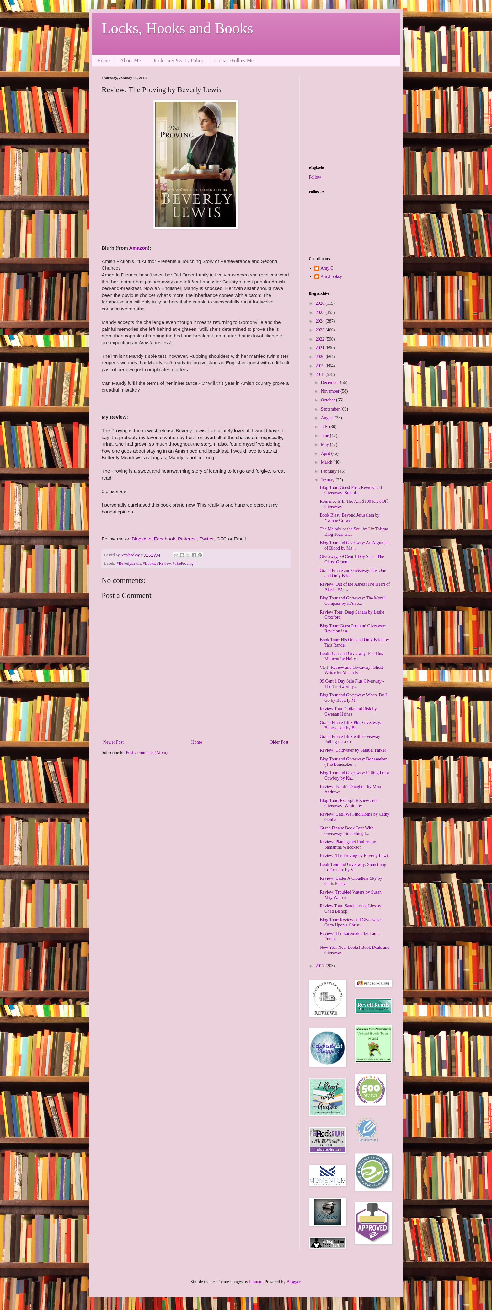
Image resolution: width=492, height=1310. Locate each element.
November (330, 391)
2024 (321, 321)
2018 (321, 374)
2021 (321, 348)
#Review (164, 563)
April (326, 453)
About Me (130, 60)
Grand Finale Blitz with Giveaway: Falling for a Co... (351, 739)
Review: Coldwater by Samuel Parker (353, 750)
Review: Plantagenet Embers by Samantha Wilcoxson (348, 845)
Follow (315, 177)
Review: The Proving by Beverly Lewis (355, 855)
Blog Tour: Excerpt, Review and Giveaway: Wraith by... (348, 803)
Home (103, 60)
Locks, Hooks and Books (177, 28)
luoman (255, 1282)
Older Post (279, 742)
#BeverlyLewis (129, 563)
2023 (321, 330)
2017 (321, 966)
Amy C (327, 268)
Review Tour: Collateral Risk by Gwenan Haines (348, 711)
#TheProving (183, 563)
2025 (321, 312)
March (327, 462)
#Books (149, 563)
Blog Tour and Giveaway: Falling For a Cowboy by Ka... (354, 775)
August (327, 418)
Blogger (293, 1282)
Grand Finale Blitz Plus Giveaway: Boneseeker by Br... (350, 725)
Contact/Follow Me (234, 60)
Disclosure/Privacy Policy (177, 60)
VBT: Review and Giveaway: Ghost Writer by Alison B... (351, 670)
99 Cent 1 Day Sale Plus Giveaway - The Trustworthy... (352, 684)
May (325, 444)
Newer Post (113, 742)
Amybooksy (331, 276)
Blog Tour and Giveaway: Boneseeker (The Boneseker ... (353, 762)
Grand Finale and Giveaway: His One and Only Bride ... (353, 573)
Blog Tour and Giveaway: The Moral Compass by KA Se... (352, 601)
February (329, 471)
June (325, 435)
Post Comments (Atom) (147, 752)
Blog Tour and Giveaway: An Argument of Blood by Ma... (355, 545)
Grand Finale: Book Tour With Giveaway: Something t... (346, 831)
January (328, 480)
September (330, 409)
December (330, 382)
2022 (321, 339)
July (325, 426)
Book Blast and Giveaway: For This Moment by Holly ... (351, 656)
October (328, 400)
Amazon (138, 247)
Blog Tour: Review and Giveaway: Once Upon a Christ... (350, 922)
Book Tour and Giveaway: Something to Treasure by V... (353, 867)
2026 (321, 303)
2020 (321, 356)
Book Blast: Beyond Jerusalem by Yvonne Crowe (350, 518)
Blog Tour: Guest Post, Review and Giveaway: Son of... (351, 490)
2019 (321, 365)
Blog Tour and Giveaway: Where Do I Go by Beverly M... (353, 698)
